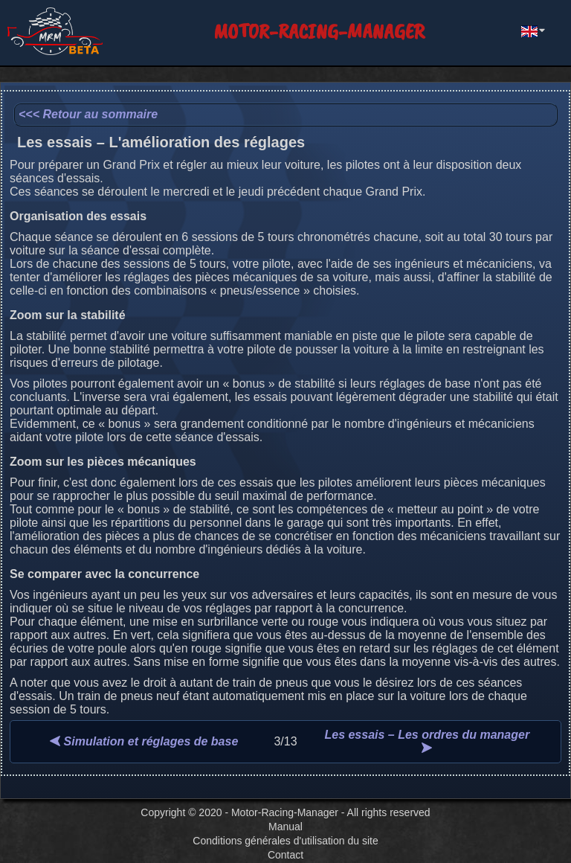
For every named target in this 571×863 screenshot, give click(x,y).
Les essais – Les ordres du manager (426, 740)
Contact (285, 855)
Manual (285, 826)
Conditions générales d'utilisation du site (285, 841)
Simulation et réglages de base (144, 741)
